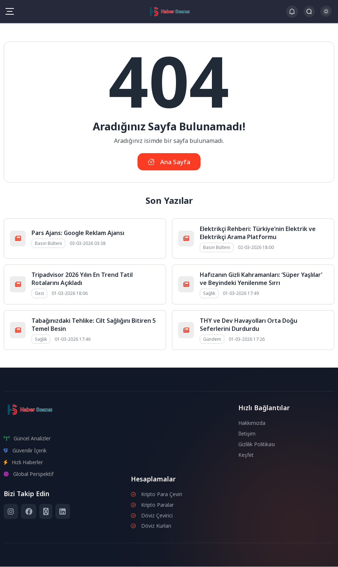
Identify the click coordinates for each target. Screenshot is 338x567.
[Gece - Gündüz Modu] (326, 14)
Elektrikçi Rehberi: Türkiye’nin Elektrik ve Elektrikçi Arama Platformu (258, 233)
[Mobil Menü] (9, 11)
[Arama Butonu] (309, 11)
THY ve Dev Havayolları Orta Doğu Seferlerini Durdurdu (248, 325)
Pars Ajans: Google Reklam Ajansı (78, 233)
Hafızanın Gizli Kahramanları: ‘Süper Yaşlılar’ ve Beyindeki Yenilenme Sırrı (261, 279)
